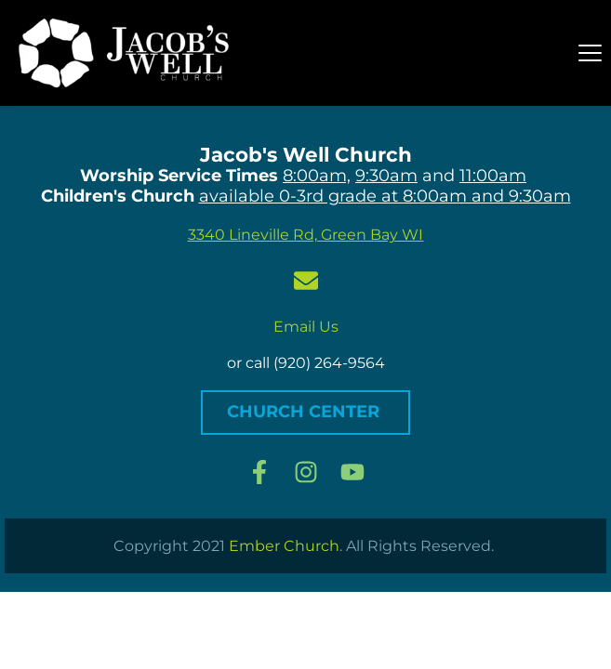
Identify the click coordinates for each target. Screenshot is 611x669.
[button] (590, 52)
